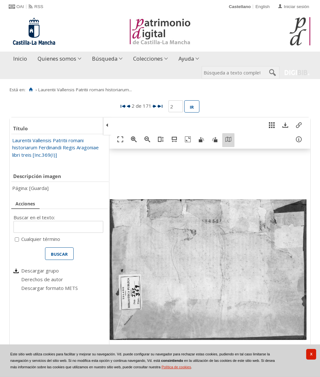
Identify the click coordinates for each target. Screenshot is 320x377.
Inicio (20, 58)
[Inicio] (30, 89)
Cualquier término (40, 239)
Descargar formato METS (49, 288)
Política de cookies (176, 367)
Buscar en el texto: (34, 217)
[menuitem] (21, 59)
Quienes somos (57, 58)
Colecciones (148, 58)
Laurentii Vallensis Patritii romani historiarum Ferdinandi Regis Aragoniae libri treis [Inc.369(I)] (55, 147)
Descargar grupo (40, 270)
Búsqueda (104, 58)
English (262, 6)
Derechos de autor (42, 279)
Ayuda (186, 58)
